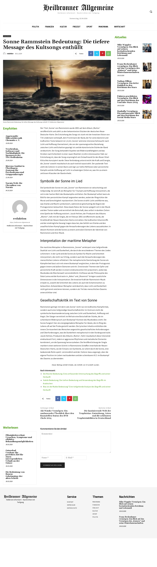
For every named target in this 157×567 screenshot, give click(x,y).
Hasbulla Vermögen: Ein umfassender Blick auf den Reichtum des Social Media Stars (128, 114)
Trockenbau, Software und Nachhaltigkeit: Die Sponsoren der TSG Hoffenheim (15, 153)
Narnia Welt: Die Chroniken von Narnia (14, 185)
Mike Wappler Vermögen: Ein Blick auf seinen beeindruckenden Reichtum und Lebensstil (127, 50)
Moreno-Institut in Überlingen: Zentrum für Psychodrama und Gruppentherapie (15, 170)
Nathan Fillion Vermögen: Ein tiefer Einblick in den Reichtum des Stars (128, 84)
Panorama (7, 36)
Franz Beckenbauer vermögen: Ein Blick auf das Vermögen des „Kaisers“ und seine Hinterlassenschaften (128, 68)
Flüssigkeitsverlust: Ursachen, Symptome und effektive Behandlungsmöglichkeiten (19, 438)
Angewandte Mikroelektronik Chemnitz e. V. (14, 138)
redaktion (10, 54)
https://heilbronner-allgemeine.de (20, 222)
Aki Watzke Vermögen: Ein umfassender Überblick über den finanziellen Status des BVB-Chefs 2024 (57, 414)
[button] (151, 12)
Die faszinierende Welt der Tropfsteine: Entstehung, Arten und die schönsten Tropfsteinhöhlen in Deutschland (94, 414)
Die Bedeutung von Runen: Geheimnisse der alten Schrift (15, 475)
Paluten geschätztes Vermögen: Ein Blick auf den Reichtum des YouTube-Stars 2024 (128, 99)
